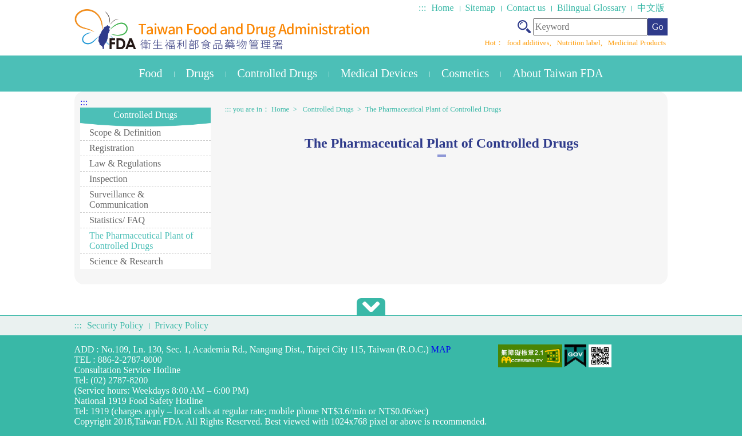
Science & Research (126, 261)
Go (658, 26)
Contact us (526, 8)
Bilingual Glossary (591, 8)
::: (422, 8)
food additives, (530, 42)
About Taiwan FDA (557, 73)
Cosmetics (465, 73)
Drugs (200, 73)
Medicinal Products (637, 42)
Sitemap (480, 8)
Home (442, 8)
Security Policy (115, 325)
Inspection (108, 179)
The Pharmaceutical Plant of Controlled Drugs (141, 241)
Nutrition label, (580, 42)
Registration (111, 148)
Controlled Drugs (277, 73)
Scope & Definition (125, 132)
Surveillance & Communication (118, 199)
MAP (441, 349)
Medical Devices (379, 73)
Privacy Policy (181, 325)
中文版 (651, 8)
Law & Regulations (125, 163)
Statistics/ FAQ (117, 220)
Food (151, 73)
